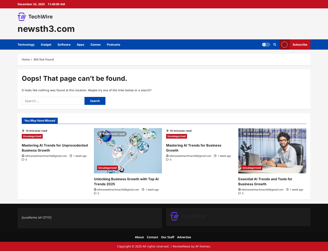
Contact (152, 237)
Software (64, 44)
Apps (80, 44)
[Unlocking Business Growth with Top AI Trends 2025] (128, 151)
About (139, 237)
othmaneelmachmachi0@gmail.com (46, 156)
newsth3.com (46, 28)
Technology (26, 44)
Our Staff (167, 237)
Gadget (46, 44)
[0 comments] (24, 159)
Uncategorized (32, 136)
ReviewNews (181, 246)
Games (96, 44)
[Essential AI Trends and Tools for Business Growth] (272, 151)
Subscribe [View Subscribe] (293, 44)
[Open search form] (274, 44)
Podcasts (113, 44)
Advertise (184, 237)
